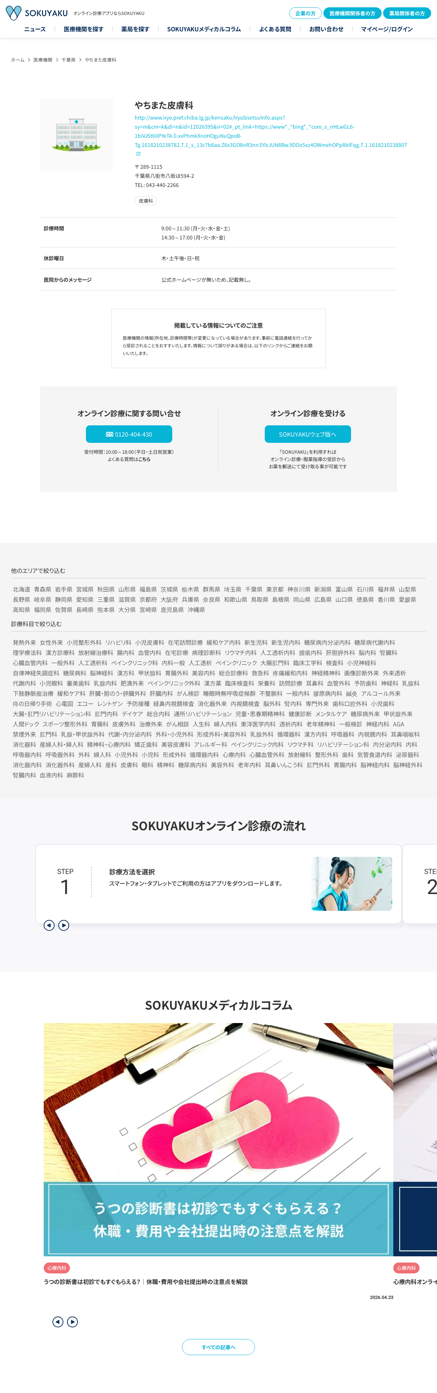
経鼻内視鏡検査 (173, 703)
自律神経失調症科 (36, 672)
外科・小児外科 (174, 734)
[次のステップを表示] (63, 925)
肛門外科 (318, 764)
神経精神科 (325, 672)
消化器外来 (212, 703)
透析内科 (291, 723)
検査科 (334, 662)
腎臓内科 (24, 774)
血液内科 (51, 774)
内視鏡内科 (372, 734)
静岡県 (63, 599)
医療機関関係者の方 (352, 13)
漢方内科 (315, 734)
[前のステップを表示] (49, 925)
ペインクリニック (236, 662)
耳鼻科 (314, 683)
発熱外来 (24, 642)
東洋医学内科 (258, 723)
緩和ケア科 (71, 693)
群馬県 (211, 589)
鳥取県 (259, 599)
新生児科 (256, 642)
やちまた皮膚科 (101, 59)
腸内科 (125, 652)
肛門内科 (106, 713)
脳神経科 (101, 672)
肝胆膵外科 (340, 652)
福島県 (148, 589)
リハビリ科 (118, 642)
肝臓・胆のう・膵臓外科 (117, 693)
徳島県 (365, 599)
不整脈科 (271, 693)
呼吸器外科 (60, 754)
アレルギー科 (210, 744)
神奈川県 (299, 589)
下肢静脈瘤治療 (33, 693)
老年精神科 (320, 723)
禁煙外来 (24, 734)
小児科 (150, 754)
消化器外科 (60, 764)
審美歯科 (78, 683)
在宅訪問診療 (185, 642)
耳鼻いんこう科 (284, 764)
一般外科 (63, 662)
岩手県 (63, 589)
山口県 (344, 599)
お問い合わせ (326, 29)
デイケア (132, 713)
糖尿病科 (74, 672)
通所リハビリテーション (203, 713)
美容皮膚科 (175, 744)
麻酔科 (75, 774)
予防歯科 (365, 683)
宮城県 (85, 589)
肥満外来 (132, 683)
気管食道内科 (374, 754)
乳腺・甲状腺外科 (83, 734)
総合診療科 (233, 672)
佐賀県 (63, 609)
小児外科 (126, 754)
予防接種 (138, 703)
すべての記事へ (219, 1347)
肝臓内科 (161, 693)
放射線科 (299, 754)
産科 (111, 764)
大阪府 (169, 599)
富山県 (344, 589)
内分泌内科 (387, 744)
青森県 (42, 589)
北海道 (21, 589)
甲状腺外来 (398, 713)
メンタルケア (331, 713)
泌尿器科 (407, 754)
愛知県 (85, 599)
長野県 (21, 599)
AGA (398, 723)
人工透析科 (92, 662)
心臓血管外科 (266, 754)
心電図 (64, 703)
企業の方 (305, 13)
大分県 (127, 609)
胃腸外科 (176, 672)
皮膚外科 (123, 723)
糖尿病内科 (192, 764)
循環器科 (288, 734)
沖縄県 (196, 609)
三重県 (106, 599)
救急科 (260, 672)
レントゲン (110, 703)
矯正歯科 (146, 744)
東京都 (275, 589)
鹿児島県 (172, 609)
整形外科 (326, 754)
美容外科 (222, 764)
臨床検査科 (239, 683)
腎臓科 (388, 652)
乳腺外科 (261, 734)
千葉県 (69, 59)
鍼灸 (352, 693)
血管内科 (149, 652)
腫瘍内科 (310, 652)
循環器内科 (204, 754)
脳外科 (272, 703)
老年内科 (249, 764)
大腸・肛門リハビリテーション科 (52, 713)
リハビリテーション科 (343, 744)
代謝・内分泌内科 (130, 734)
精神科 (165, 764)
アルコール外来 (381, 693)
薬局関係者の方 (407, 13)
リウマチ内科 (241, 652)
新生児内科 (285, 642)
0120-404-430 (133, 434)
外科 (84, 754)
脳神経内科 (375, 764)
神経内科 (377, 723)
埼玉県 (232, 589)
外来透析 (394, 672)
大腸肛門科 (275, 662)
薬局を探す (135, 29)
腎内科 (293, 703)
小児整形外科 (84, 642)
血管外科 (338, 683)
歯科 (348, 754)
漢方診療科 (60, 652)
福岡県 (42, 609)
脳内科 (367, 652)
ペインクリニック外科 (173, 683)
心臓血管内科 (30, 662)
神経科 (389, 683)
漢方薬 (212, 683)
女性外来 (51, 642)
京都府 (148, 599)
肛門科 (48, 734)
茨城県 (169, 589)
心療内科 (234, 754)
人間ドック (26, 723)
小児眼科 (51, 683)
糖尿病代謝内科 (374, 642)
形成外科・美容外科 (222, 734)
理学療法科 (27, 652)
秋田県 (106, 589)
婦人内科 (225, 723)
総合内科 (158, 713)
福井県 (386, 589)
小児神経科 (361, 662)
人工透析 (200, 662)
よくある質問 (275, 29)
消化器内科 (27, 764)
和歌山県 (235, 599)
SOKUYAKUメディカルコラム (204, 29)
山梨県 (407, 589)
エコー (85, 703)
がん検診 (188, 693)
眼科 (147, 764)
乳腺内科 (105, 683)
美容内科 (203, 672)
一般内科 (298, 693)
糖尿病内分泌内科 (327, 642)
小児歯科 (382, 703)
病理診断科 (206, 652)
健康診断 (300, 713)
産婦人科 (90, 764)
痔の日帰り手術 (32, 703)
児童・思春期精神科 (260, 713)
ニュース (35, 29)
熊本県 (106, 609)
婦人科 (102, 754)
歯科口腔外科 (349, 703)
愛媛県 (407, 599)
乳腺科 (411, 683)
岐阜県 (42, 599)
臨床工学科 (307, 662)
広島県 (323, 599)
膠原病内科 (327, 693)
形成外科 (174, 754)
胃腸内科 (345, 764)
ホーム (17, 59)
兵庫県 (190, 599)
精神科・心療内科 (109, 744)
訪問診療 (290, 683)
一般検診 (350, 723)
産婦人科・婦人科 (61, 744)
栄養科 (266, 683)
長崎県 (85, 609)
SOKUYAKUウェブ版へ (307, 434)
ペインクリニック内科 (257, 744)
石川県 (365, 589)
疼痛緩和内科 (290, 672)
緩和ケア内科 (223, 642)
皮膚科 (129, 764)
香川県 (386, 599)
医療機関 (43, 59)
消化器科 (24, 744)
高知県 (21, 609)
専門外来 (317, 703)
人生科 (201, 723)
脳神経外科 (407, 764)
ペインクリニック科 (134, 662)
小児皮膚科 (149, 642)
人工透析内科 (277, 652)
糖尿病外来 (365, 713)
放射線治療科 (95, 652)
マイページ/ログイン (387, 29)
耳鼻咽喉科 (405, 734)
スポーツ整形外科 (65, 723)
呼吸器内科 (27, 754)
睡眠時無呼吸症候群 (229, 693)
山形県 (127, 589)
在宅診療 (176, 652)
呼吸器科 (342, 734)
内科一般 (173, 662)
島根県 (281, 599)
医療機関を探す (83, 29)
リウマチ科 (300, 744)
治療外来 (150, 723)
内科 (411, 744)
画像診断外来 (361, 672)
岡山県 (302, 599)
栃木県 (190, 589)
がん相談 (177, 723)
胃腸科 (100, 723)
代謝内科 (24, 683)
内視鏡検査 (245, 703)
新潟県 (323, 589)
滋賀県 (127, 599)
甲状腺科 (149, 672)
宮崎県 (148, 609)
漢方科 (125, 672)
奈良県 (211, 599)
